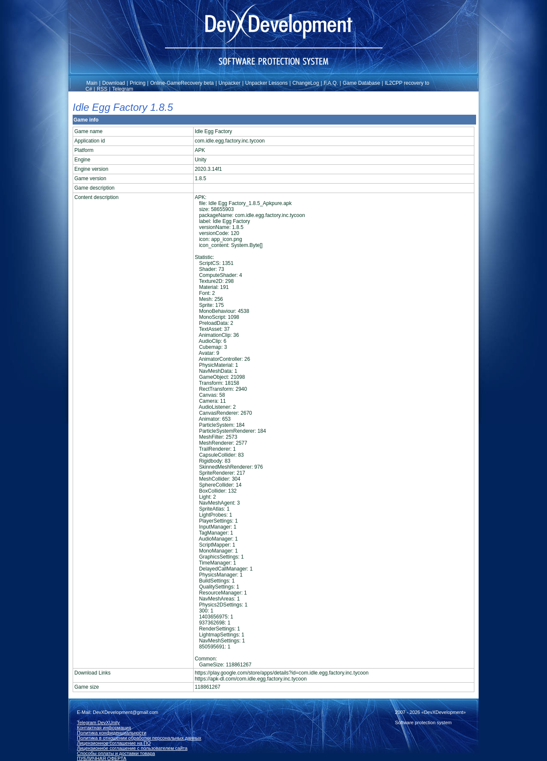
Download (113, 83)
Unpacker (229, 83)
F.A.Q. (331, 83)
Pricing (138, 83)
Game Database (361, 83)
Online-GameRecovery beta (182, 83)
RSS (102, 89)
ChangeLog (305, 83)
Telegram (122, 89)
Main (91, 83)
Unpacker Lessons (266, 83)
